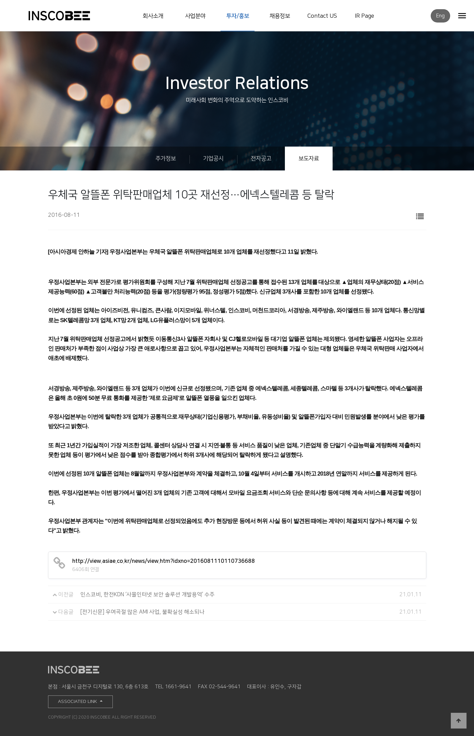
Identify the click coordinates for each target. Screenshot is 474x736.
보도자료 (309, 158)
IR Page (364, 16)
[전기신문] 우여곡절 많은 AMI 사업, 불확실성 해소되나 (142, 612)
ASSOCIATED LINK (78, 701)
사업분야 (195, 16)
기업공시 (213, 158)
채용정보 (280, 16)
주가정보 (165, 158)
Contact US (322, 16)
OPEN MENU (462, 15)
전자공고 (261, 158)
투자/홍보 (237, 16)
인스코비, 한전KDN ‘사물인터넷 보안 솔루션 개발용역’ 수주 (147, 594)
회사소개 (153, 16)
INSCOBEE (66, 15)
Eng (440, 16)
